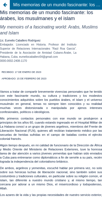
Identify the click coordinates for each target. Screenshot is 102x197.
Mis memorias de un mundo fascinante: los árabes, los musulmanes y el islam (57, 4)
